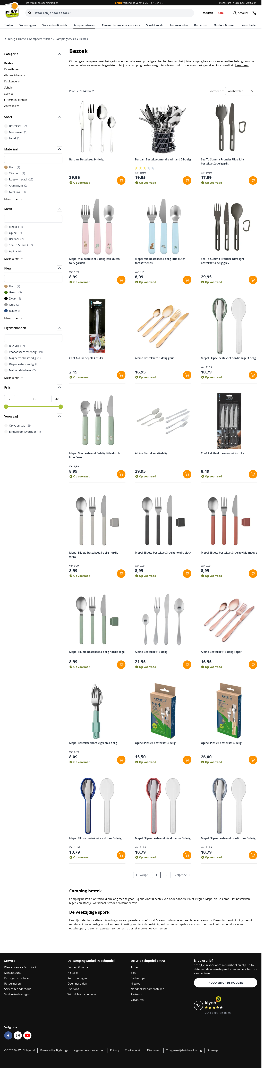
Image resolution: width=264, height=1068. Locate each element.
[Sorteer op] (241, 91)
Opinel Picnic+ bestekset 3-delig (155, 743)
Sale (221, 13)
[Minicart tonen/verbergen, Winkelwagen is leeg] (254, 13)
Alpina (13, 251)
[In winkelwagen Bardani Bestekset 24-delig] (121, 180)
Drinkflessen (12, 69)
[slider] (6, 407)
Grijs (12, 305)
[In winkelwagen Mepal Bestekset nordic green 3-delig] (121, 760)
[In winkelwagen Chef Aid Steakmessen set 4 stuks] (253, 474)
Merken (208, 13)
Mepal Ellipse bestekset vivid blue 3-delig (95, 838)
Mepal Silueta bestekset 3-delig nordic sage (97, 652)
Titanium (14, 173)
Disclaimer (154, 1050)
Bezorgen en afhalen (17, 978)
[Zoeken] (29, 13)
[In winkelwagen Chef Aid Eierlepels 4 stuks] (121, 375)
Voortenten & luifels (54, 25)
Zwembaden (249, 25)
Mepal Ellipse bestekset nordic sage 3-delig (228, 358)
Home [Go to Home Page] (22, 39)
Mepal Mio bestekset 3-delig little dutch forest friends (160, 261)
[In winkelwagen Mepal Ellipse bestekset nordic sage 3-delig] (253, 375)
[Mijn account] (240, 13)
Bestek (83, 39)
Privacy (114, 1050)
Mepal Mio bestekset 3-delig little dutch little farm (94, 455)
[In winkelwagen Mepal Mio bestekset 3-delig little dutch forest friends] (187, 280)
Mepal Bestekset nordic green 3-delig (93, 743)
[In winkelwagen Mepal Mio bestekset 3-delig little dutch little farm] (121, 474)
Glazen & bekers (14, 75)
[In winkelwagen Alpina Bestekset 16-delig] (187, 664)
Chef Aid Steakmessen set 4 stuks (222, 453)
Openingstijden (77, 983)
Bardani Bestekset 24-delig (86, 159)
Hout (12, 167)
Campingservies (66, 39)
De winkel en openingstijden (42, 2)
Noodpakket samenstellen (147, 989)
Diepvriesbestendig (21, 364)
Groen (13, 292)
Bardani (14, 239)
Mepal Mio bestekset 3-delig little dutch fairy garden (94, 261)
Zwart (12, 298)
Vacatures (137, 1000)
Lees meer (242, 65)
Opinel (13, 233)
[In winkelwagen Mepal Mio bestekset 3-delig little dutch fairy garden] (121, 280)
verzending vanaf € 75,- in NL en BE (139, 2)
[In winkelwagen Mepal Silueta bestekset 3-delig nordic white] (121, 573)
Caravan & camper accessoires (121, 25)
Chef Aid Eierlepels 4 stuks (86, 358)
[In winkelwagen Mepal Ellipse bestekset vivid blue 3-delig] (121, 855)
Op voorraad (17, 426)
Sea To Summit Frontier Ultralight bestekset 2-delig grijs (222, 161)
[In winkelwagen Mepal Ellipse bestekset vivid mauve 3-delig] (187, 855)
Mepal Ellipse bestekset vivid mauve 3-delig (163, 838)
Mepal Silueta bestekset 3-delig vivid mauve (229, 552)
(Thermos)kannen (15, 100)
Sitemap (212, 1050)
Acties (134, 967)
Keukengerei (12, 81)
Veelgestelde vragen (17, 994)
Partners (136, 994)
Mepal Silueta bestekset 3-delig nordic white (93, 555)
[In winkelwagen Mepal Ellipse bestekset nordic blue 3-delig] (253, 855)
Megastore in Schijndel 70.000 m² (238, 2)
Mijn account (12, 973)
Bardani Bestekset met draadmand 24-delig (163, 159)
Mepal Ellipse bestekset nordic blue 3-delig (228, 838)
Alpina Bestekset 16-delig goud (155, 358)
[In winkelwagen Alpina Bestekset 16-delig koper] (253, 664)
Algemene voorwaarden (89, 1050)
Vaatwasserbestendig (23, 352)
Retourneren (12, 983)
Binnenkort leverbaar (22, 432)
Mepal (13, 227)
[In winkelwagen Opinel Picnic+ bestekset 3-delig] (187, 760)
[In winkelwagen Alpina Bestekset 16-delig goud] (187, 375)
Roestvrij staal (18, 179)
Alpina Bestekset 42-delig (151, 453)
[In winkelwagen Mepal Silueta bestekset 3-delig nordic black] (187, 573)
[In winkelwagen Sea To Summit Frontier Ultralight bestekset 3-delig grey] (253, 280)
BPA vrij (14, 346)
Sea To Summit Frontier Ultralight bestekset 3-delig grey (222, 261)
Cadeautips (138, 978)
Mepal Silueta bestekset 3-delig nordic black (163, 552)
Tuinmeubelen (179, 25)
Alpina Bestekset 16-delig (151, 652)
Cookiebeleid (133, 1050)
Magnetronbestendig (22, 358)
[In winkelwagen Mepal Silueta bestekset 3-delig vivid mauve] (253, 573)
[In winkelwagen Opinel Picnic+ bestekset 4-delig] (253, 760)
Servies (8, 93)
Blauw (12, 311)
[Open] (59, 54)
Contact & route (77, 967)
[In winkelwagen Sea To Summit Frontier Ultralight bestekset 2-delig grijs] (253, 180)
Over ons (73, 989)
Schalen (9, 87)
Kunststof (15, 192)
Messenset (15, 132)
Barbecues (200, 25)
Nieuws (135, 983)
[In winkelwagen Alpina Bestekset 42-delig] (187, 474)
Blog (133, 973)
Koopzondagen (77, 978)
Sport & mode (154, 25)
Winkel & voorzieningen (82, 994)
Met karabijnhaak (20, 370)
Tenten (8, 25)
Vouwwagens (27, 25)
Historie (72, 973)
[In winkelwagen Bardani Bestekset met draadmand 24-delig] (187, 180)
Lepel (12, 138)
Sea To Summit (18, 245)
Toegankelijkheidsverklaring (184, 1050)
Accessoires (11, 106)
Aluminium (16, 186)
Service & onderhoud (17, 989)
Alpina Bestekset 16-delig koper (221, 652)
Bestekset (16, 126)
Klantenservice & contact (20, 967)
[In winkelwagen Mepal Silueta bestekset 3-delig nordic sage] (121, 664)
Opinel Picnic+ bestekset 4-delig (221, 743)
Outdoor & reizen (224, 25)
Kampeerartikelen (84, 25)
